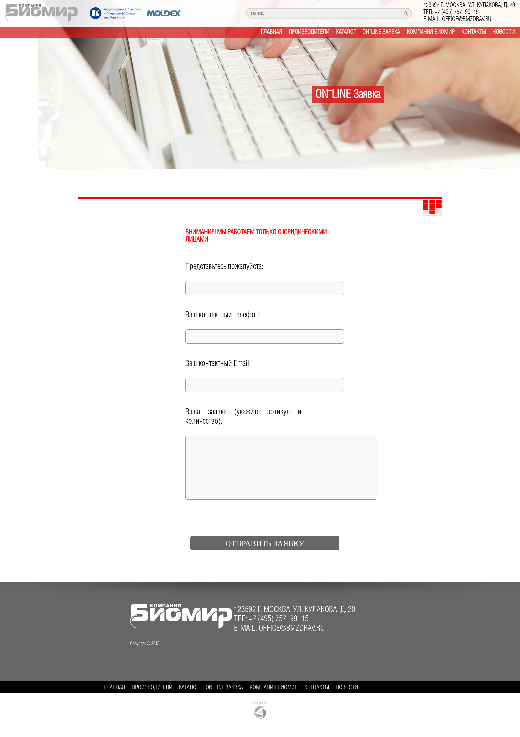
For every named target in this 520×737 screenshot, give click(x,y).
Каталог (346, 32)
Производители (309, 32)
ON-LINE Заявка (381, 32)
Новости (503, 32)
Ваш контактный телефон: (223, 315)
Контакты (473, 32)
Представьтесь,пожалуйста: (224, 267)
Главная (271, 32)
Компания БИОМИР (431, 32)
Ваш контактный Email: (218, 364)
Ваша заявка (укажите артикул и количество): (243, 416)
